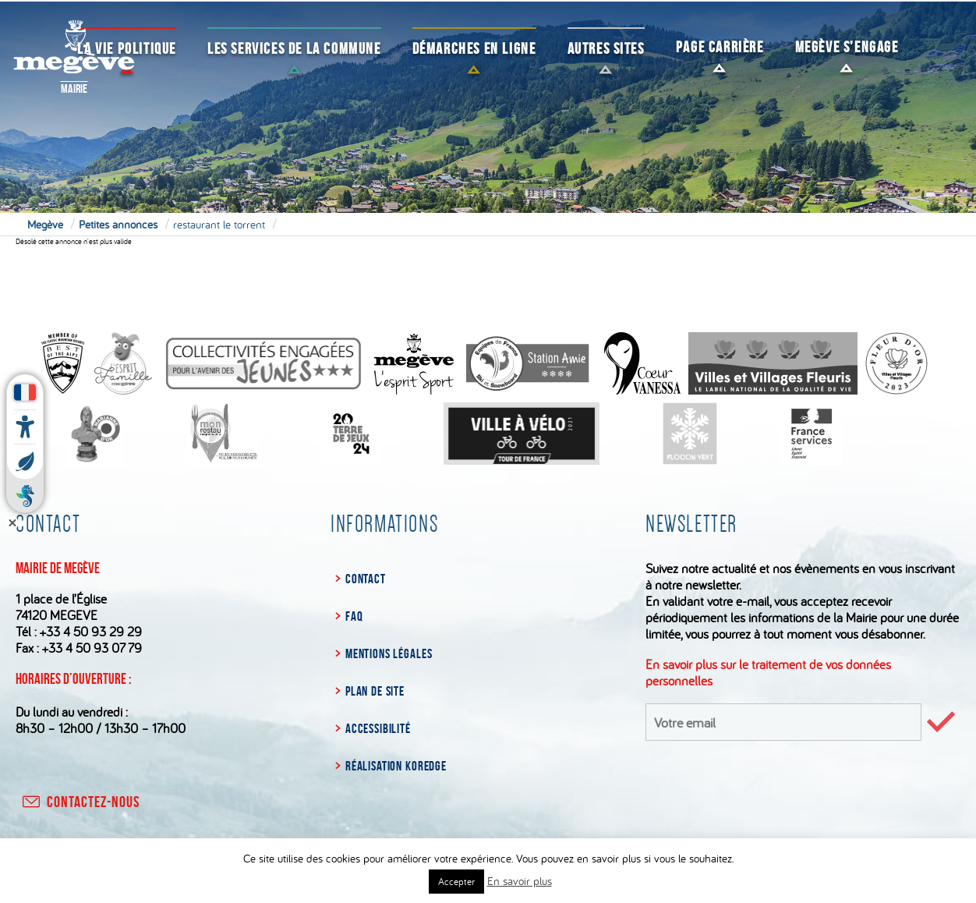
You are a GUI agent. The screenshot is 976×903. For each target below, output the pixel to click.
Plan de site (375, 691)
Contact (365, 579)
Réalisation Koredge (396, 766)
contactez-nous (79, 801)
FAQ (354, 616)
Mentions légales (389, 653)
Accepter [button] (456, 881)
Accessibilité (378, 728)
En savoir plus (519, 880)
